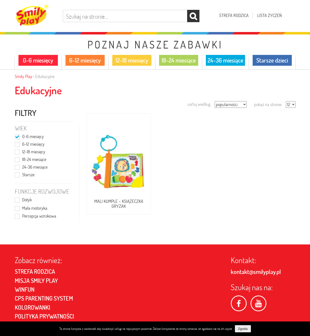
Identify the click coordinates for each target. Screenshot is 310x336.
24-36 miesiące (35, 167)
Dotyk (27, 200)
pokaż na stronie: (268, 104)
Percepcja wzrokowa (39, 216)
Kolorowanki (32, 307)
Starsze (28, 175)
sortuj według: (199, 104)
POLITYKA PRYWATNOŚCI (44, 316)
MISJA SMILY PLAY (36, 280)
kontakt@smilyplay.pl (256, 271)
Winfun (24, 289)
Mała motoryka (34, 208)
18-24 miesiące (34, 159)
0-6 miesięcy (33, 136)
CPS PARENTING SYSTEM (44, 298)
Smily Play (23, 76)
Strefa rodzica (234, 15)
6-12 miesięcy (33, 144)
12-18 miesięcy (33, 152)
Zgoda (243, 329)
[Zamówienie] (231, 104)
